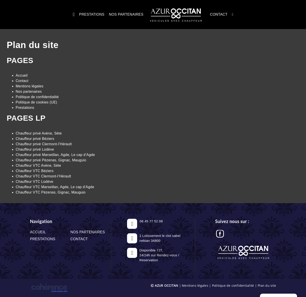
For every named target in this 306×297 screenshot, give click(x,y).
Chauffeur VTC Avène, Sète (38, 165)
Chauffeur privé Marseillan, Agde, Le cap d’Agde (55, 155)
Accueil (22, 75)
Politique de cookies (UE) (36, 102)
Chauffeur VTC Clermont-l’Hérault (43, 176)
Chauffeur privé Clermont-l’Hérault (44, 144)
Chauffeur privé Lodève (35, 149)
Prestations (25, 108)
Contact (22, 81)
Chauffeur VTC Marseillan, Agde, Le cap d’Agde (55, 187)
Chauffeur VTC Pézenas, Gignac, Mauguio (50, 192)
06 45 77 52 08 (151, 221)
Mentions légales (29, 86)
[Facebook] (220, 232)
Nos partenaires (29, 91)
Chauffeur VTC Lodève (34, 181)
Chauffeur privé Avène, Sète (39, 133)
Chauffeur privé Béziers (35, 139)
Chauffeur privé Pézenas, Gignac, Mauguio (51, 160)
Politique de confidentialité (37, 97)
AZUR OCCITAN (166, 285)
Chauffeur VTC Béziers (34, 171)
